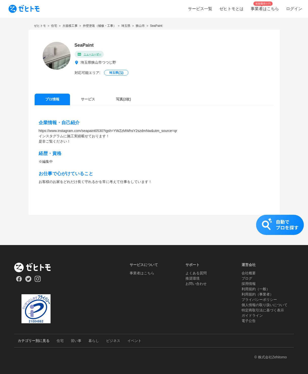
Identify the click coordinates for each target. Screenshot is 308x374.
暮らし (93, 341)
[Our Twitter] (28, 281)
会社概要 (249, 273)
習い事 (76, 341)
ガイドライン (252, 315)
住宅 (60, 341)
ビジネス (113, 341)
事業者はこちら (142, 273)
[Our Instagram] (37, 281)
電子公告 (249, 321)
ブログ (247, 278)
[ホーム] (36, 267)
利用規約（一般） (256, 289)
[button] (154, 230)
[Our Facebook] (18, 281)
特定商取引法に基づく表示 (263, 310)
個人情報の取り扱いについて (265, 305)
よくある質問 (196, 273)
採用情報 (249, 284)
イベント (134, 341)
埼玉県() (116, 72)
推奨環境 (192, 278)
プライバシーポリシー (259, 300)
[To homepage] (24, 9)
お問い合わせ (196, 284)
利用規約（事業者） (257, 294)
